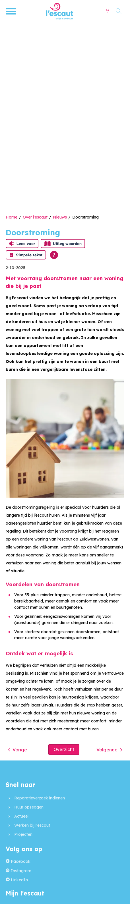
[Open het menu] (11, 11)
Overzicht (63, 749)
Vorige (20, 750)
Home (11, 217)
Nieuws (60, 217)
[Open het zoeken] (118, 11)
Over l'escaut (35, 217)
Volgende (106, 750)
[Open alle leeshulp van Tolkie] (54, 255)
